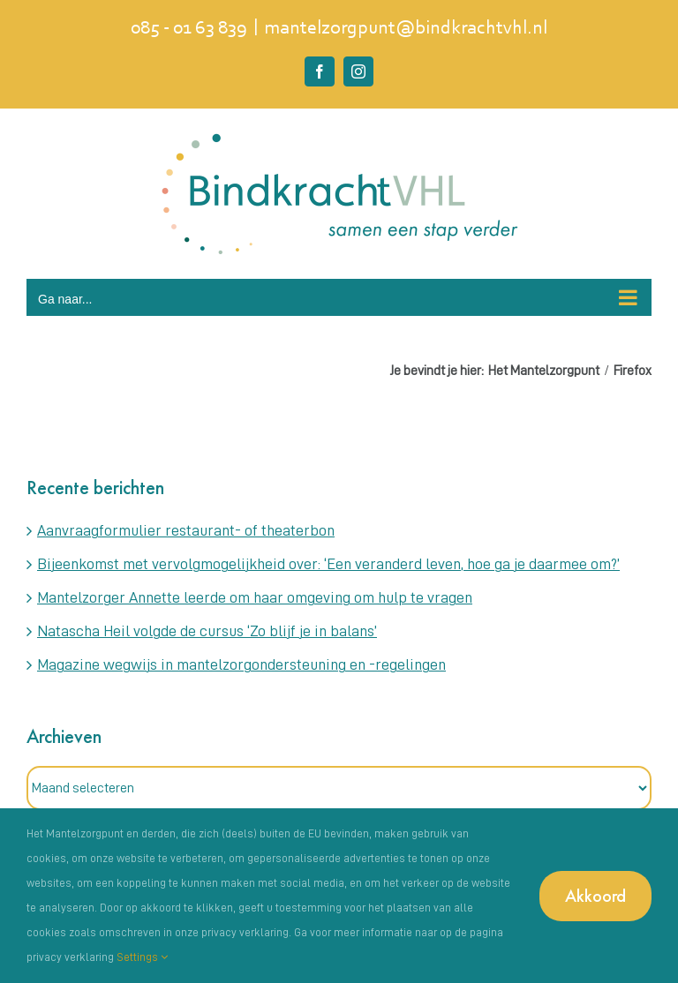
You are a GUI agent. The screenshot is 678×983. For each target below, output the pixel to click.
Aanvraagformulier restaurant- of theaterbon (186, 530)
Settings (142, 957)
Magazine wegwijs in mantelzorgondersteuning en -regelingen (241, 664)
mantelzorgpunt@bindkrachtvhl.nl (405, 29)
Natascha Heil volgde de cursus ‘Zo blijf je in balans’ (207, 631)
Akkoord (595, 895)
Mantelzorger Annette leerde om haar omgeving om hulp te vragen (254, 597)
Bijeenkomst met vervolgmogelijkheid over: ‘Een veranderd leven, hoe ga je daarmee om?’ (328, 564)
